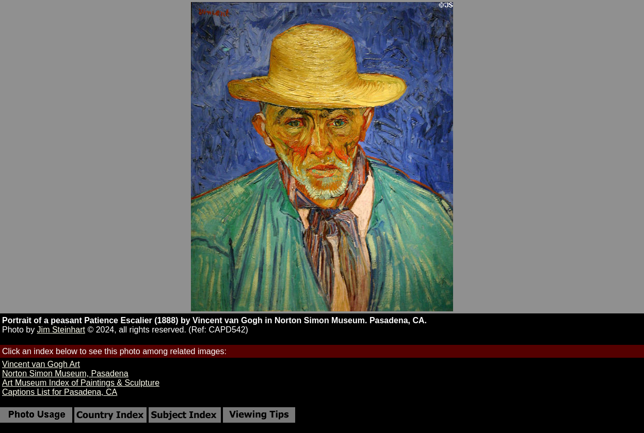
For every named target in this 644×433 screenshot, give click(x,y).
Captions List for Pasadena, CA (59, 392)
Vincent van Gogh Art (41, 364)
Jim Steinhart (61, 329)
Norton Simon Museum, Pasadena (65, 373)
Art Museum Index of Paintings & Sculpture (80, 382)
